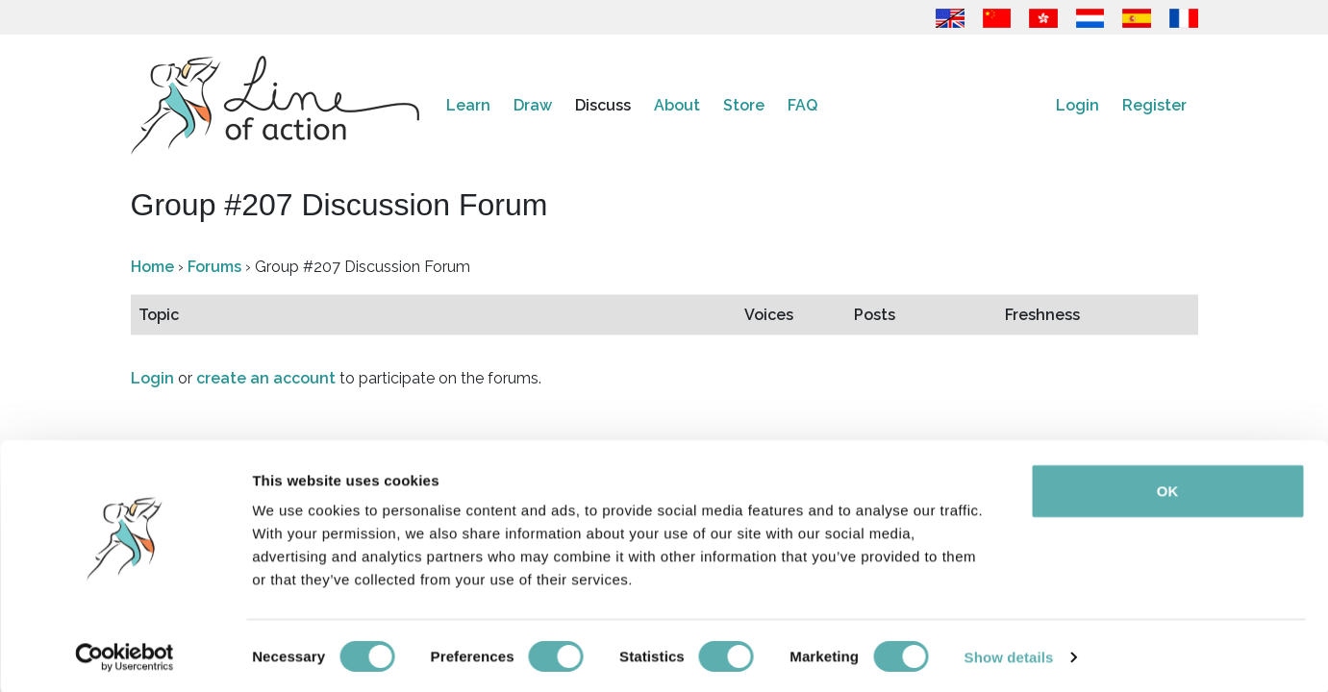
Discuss (603, 105)
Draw (533, 105)
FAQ (802, 105)
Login (1077, 105)
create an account (266, 378)
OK (1168, 488)
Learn (468, 105)
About (677, 105)
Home (152, 267)
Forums (214, 267)
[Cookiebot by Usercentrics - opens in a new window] (124, 654)
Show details (1009, 654)
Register (1154, 105)
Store (743, 105)
